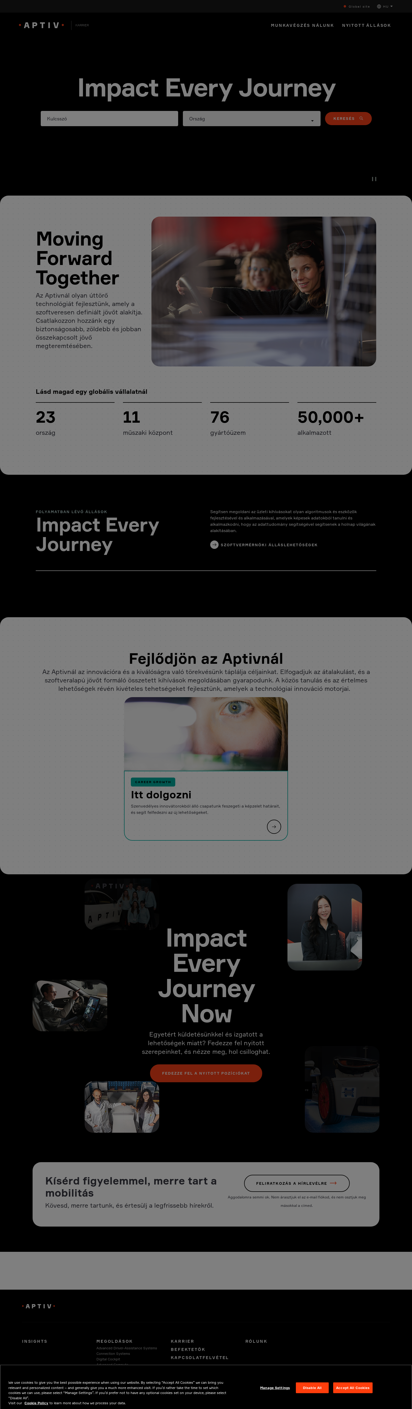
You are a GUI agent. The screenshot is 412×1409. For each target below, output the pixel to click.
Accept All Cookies (352, 1391)
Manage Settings (275, 1391)
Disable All (312, 1391)
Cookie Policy (36, 1407)
